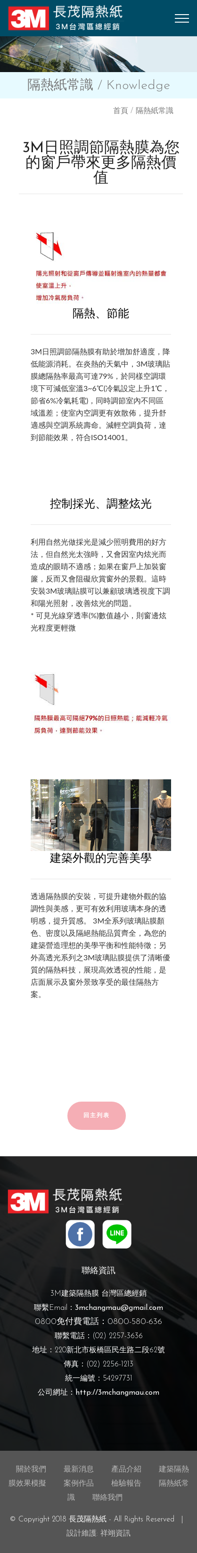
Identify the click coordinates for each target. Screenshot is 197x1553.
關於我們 (31, 1469)
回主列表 (96, 1116)
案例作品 (79, 1484)
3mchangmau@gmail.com (119, 1308)
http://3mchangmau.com (117, 1393)
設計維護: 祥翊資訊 (98, 1533)
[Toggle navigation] (182, 18)
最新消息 (79, 1469)
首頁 (120, 111)
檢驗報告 (126, 1484)
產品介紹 (126, 1469)
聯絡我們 (107, 1498)
